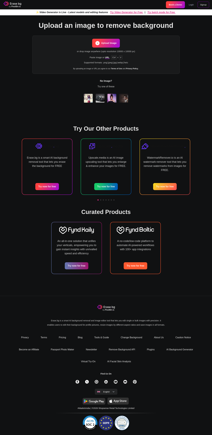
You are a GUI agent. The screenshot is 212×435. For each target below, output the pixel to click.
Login (191, 5)
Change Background (131, 337)
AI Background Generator (179, 349)
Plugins (151, 349)
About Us (159, 337)
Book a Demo (175, 5)
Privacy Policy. (132, 69)
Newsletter (91, 349)
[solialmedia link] (77, 382)
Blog (80, 337)
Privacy (25, 337)
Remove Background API (122, 349)
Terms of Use (116, 69)
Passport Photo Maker (62, 349)
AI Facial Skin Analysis (119, 361)
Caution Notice (183, 337)
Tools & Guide (101, 337)
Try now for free (47, 186)
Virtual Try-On (88, 361)
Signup (203, 5)
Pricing (62, 337)
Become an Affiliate (29, 349)
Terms (44, 337)
